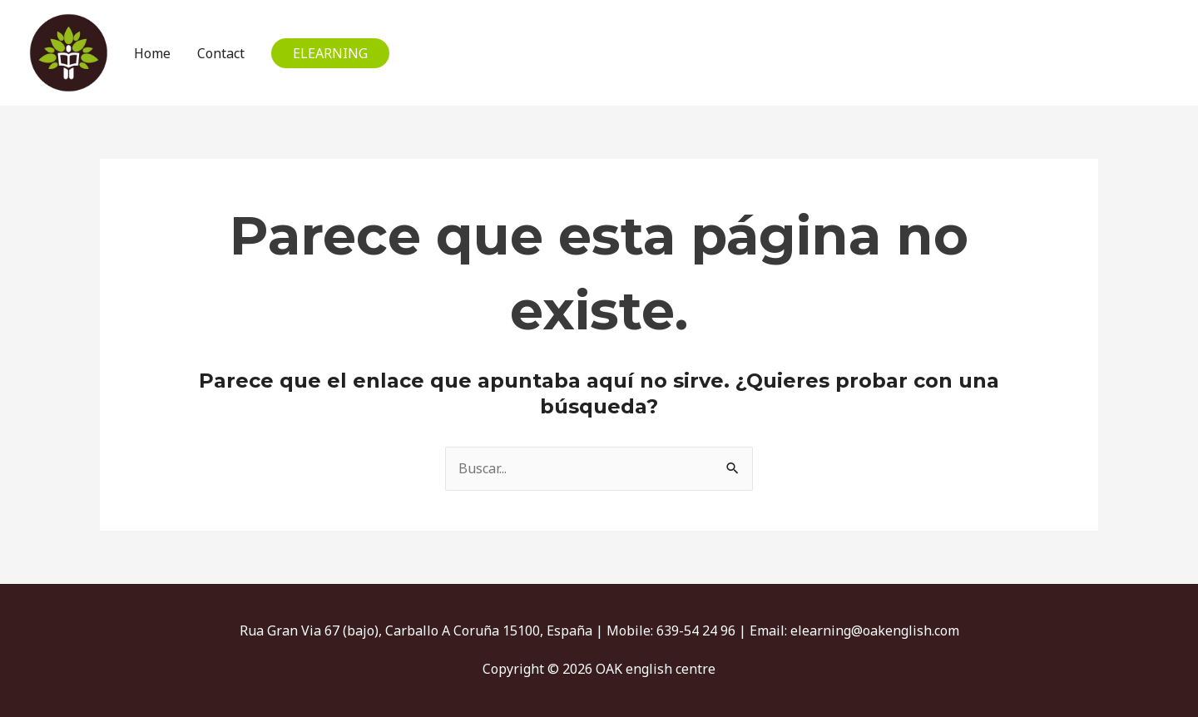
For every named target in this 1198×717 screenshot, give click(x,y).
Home (152, 53)
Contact (221, 53)
